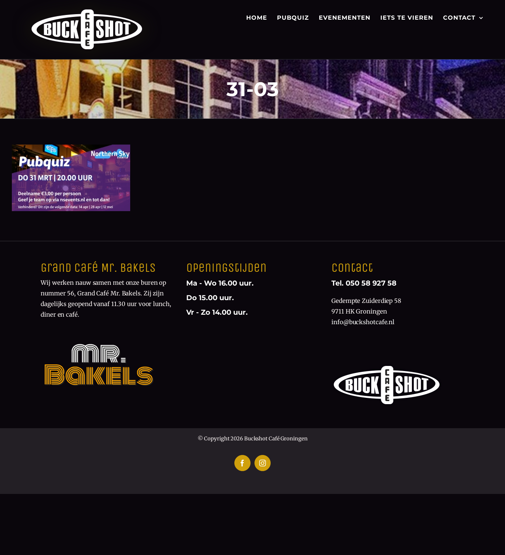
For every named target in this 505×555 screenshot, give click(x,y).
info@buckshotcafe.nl (363, 322)
